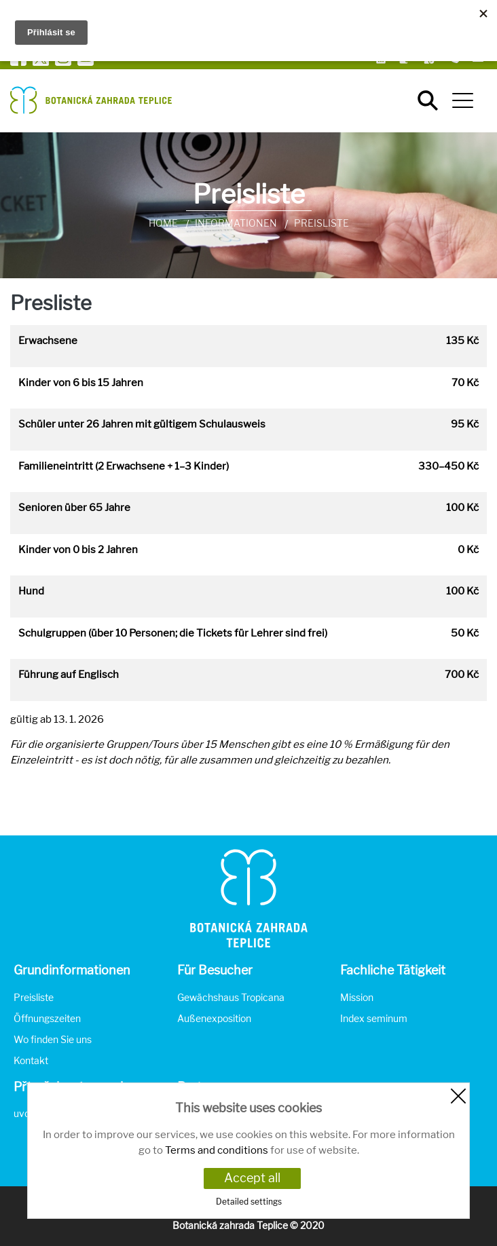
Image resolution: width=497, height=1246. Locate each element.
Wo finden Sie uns (53, 1039)
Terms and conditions (216, 1150)
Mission (356, 997)
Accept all (252, 1178)
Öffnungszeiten (47, 1018)
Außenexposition (214, 1018)
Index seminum (373, 1018)
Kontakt (31, 1060)
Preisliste (34, 997)
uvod (24, 1113)
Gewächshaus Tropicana (230, 997)
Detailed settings (249, 1201)
